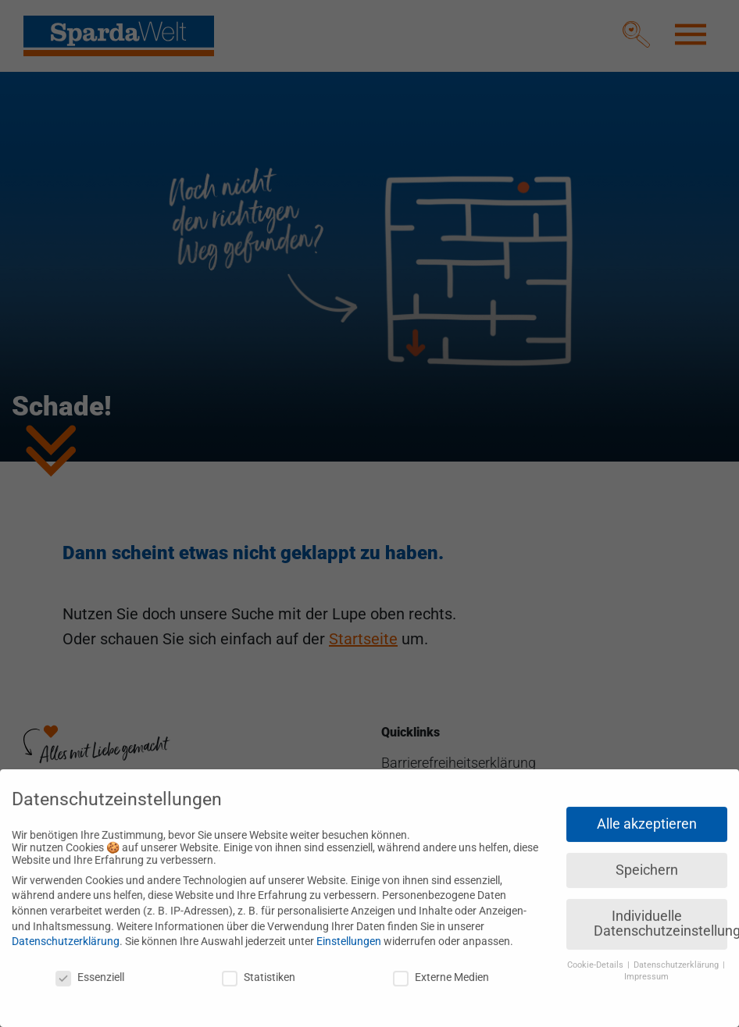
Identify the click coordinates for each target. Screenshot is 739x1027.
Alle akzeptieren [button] (647, 816)
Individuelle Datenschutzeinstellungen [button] (661, 916)
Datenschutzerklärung (66, 934)
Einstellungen (348, 934)
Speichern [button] (647, 862)
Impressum (646, 969)
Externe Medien (441, 969)
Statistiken (258, 969)
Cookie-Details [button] (596, 958)
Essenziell (89, 969)
